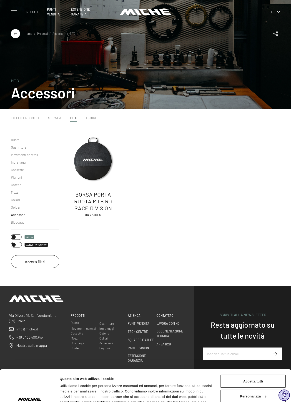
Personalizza (253, 369)
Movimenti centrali (24, 155)
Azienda (134, 315)
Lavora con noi (168, 323)
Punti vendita (53, 11)
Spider (15, 207)
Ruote (15, 140)
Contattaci (165, 315)
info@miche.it (27, 329)
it (275, 12)
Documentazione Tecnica (169, 333)
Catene (16, 185)
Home (28, 33)
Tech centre (138, 332)
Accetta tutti (253, 354)
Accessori (59, 33)
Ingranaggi (19, 162)
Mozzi (15, 192)
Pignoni (16, 177)
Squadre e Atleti (141, 340)
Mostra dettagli (72, 393)
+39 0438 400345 (29, 337)
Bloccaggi (18, 222)
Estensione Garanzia (80, 11)
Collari (15, 200)
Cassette (17, 170)
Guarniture (18, 147)
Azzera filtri (35, 261)
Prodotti (32, 12)
